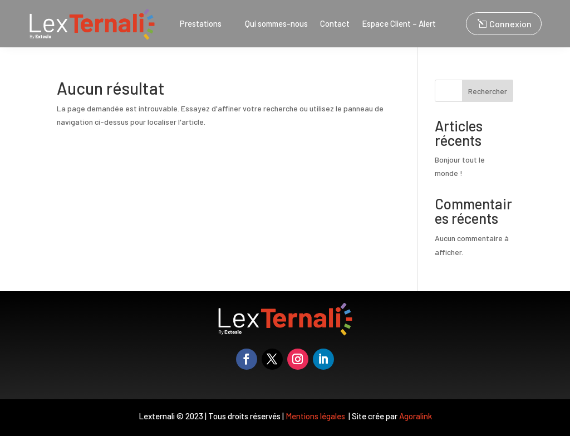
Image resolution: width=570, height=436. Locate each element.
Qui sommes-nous (276, 23)
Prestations (201, 23)
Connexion (510, 23)
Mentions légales (316, 416)
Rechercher (487, 91)
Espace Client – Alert (399, 23)
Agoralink (415, 416)
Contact (335, 23)
